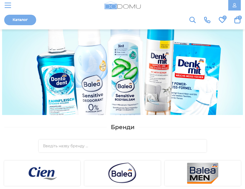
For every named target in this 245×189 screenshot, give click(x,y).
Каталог (20, 19)
